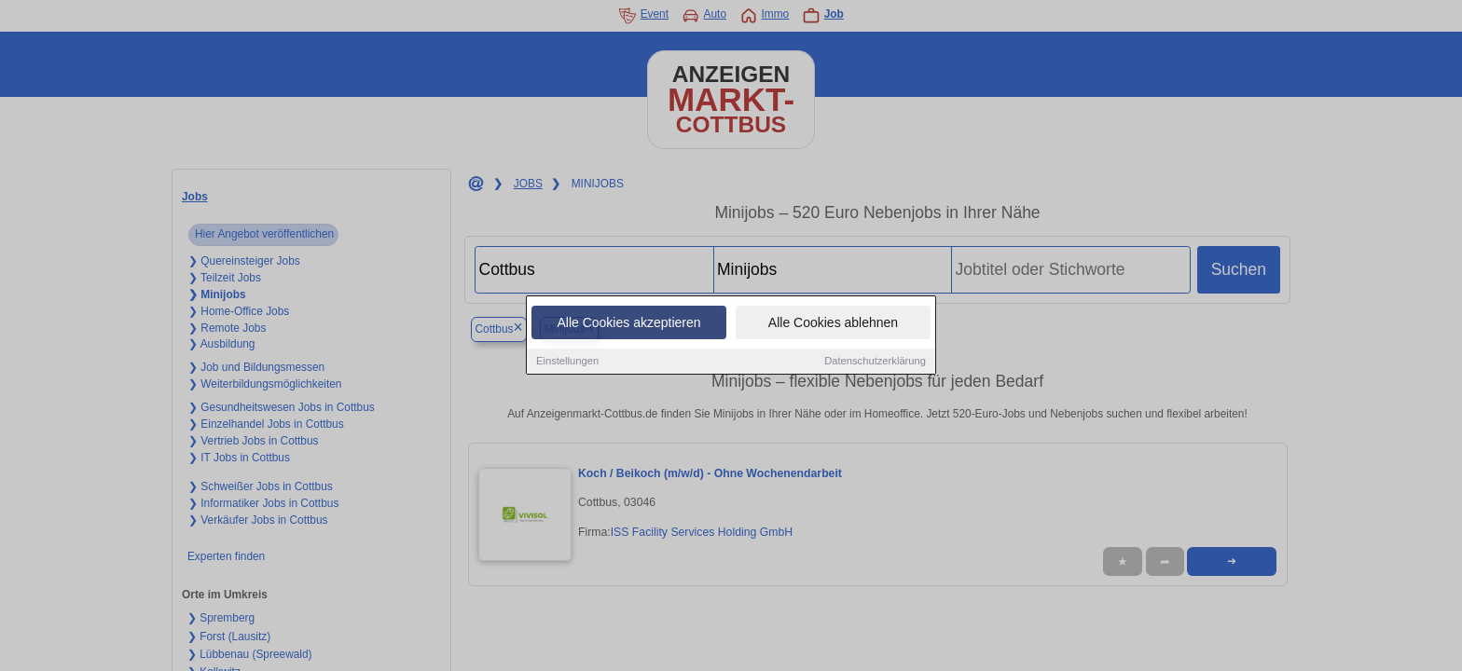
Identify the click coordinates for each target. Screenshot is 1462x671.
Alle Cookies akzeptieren (628, 323)
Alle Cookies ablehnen (833, 323)
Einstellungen (567, 361)
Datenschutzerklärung (875, 361)
